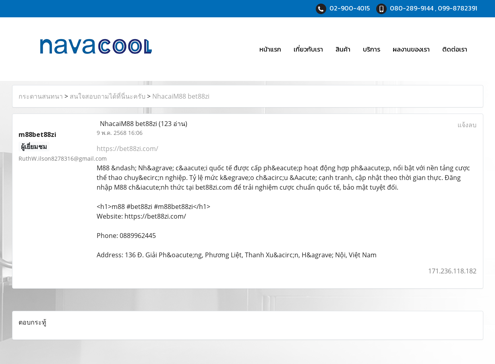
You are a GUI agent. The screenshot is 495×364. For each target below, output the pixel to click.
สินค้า (343, 49)
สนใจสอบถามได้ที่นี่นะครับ (107, 96)
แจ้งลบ (467, 124)
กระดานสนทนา (41, 96)
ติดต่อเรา (454, 49)
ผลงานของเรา (411, 49)
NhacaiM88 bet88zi (180, 96)
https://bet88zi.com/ (127, 148)
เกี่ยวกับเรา (308, 49)
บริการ (371, 49)
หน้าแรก (270, 49)
